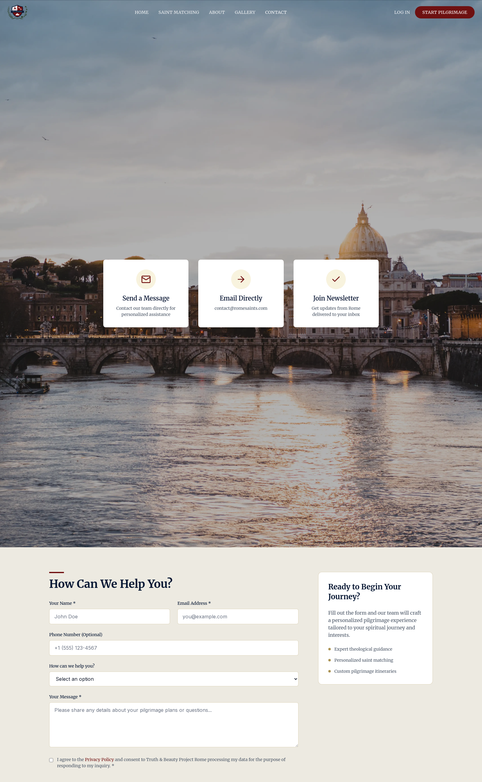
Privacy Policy (99, 759)
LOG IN (402, 12)
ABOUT (217, 12)
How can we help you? (72, 666)
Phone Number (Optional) (75, 634)
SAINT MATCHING (179, 12)
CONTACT (276, 12)
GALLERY (245, 12)
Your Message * (65, 697)
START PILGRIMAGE (444, 12)
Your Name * (62, 603)
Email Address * (194, 603)
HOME (142, 12)
